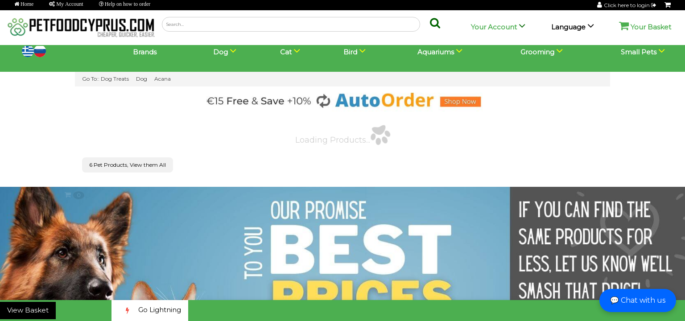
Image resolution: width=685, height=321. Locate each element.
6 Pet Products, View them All (127, 164)
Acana (162, 78)
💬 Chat (637, 300)
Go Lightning (150, 310)
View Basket (28, 310)
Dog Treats (115, 78)
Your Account (494, 27)
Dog (141, 78)
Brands (145, 52)
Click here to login (630, 5)
